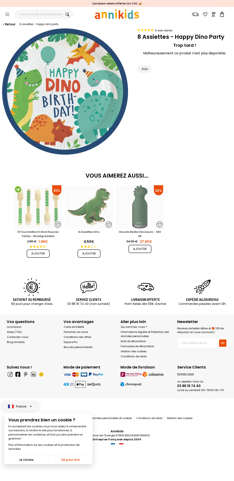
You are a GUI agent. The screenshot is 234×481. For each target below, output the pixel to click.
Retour (9, 24)
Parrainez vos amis (76, 332)
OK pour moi (70, 460)
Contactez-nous (17, 337)
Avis (145, 69)
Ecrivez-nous (185, 374)
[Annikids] (117, 14)
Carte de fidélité (74, 327)
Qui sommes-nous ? (134, 327)
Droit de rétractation (133, 341)
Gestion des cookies (134, 351)
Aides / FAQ (14, 332)
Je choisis (26, 460)
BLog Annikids (16, 342)
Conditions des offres (77, 337)
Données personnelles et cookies (111, 418)
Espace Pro (71, 342)
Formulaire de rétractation (137, 346)
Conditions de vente (134, 356)
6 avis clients (163, 30)
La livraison (14, 327)
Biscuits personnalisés (78, 347)
